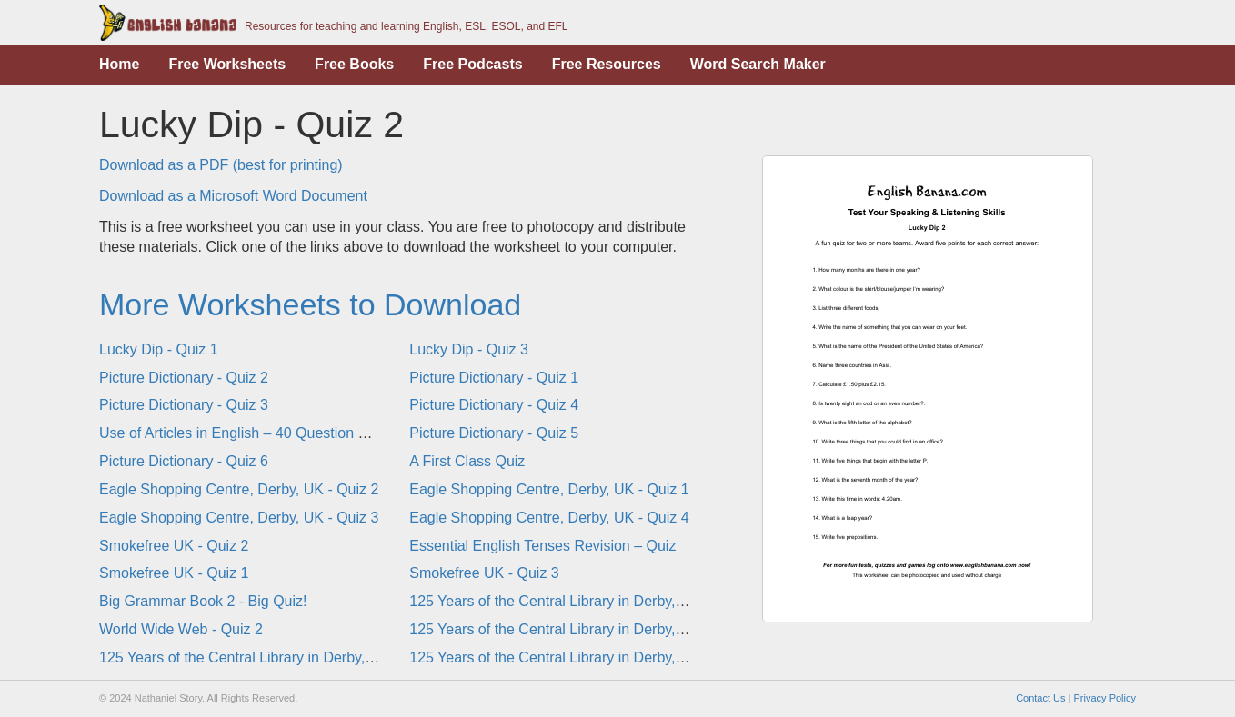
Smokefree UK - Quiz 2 (174, 545)
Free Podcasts (472, 64)
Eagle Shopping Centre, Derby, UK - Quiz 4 (548, 517)
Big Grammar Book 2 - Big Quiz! (203, 601)
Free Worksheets (227, 64)
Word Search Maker (758, 64)
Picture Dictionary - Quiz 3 (183, 405)
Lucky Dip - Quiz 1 (158, 349)
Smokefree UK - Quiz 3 (484, 573)
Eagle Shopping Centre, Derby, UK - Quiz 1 (548, 489)
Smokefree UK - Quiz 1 (174, 573)
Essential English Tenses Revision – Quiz (542, 545)
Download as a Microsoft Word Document (233, 196)
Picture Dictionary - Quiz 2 (183, 377)
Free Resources (606, 64)
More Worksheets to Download (310, 304)
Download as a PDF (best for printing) (221, 165)
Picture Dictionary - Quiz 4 (493, 405)
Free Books (354, 64)
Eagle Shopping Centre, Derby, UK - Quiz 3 (238, 517)
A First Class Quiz (467, 461)
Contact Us (1040, 697)
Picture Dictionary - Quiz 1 (493, 377)
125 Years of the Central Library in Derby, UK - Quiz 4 (581, 657)
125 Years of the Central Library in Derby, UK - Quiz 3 (271, 657)
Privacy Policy (1105, 697)
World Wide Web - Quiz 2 (181, 629)
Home (119, 64)
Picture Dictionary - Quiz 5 (493, 433)
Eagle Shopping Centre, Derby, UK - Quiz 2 (238, 489)
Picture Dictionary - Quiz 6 (183, 461)
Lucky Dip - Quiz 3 (468, 349)
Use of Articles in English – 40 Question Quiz (243, 433)
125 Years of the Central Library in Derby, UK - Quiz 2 (581, 601)
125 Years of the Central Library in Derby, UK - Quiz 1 (581, 629)
